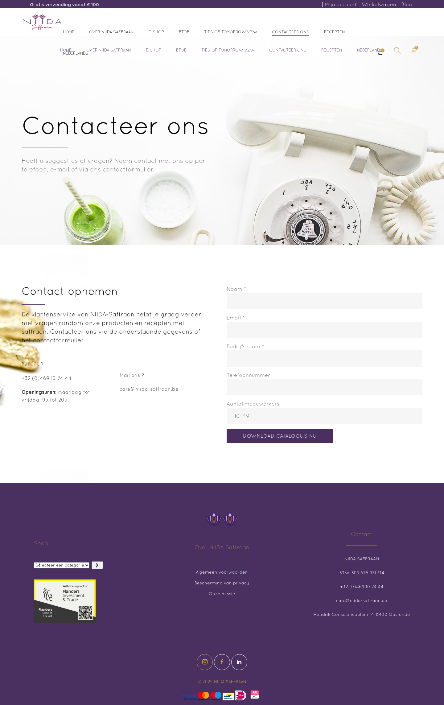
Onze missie (222, 593)
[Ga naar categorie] (97, 565)
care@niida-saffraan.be (149, 389)
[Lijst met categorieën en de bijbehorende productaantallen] (61, 565)
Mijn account (340, 4)
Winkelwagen (379, 4)
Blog (406, 4)
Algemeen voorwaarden (222, 572)
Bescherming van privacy (222, 582)
